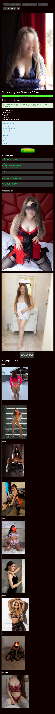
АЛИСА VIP (4, 557)
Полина (3, 364)
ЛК (18, 8)
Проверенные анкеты (29, 4)
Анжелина (4, 595)
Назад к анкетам (27, 355)
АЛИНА (3, 403)
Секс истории (43, 4)
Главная (7, 4)
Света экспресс (5, 672)
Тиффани (4, 441)
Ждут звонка (16, 4)
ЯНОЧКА (3, 518)
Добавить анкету (10, 8)
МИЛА (3, 480)
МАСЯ (3, 634)
